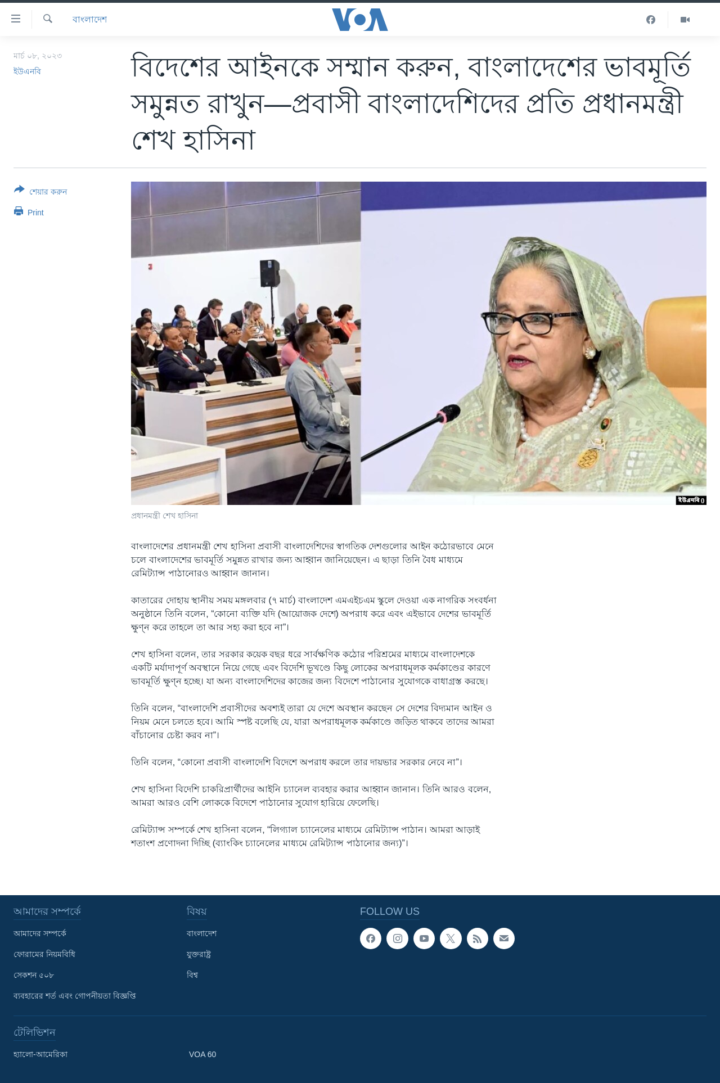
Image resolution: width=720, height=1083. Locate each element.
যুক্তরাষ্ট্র (199, 954)
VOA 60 (202, 1054)
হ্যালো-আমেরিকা (41, 1054)
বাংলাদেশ (90, 19)
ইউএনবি (27, 71)
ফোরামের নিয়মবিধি (44, 954)
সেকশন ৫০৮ (34, 975)
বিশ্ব (192, 975)
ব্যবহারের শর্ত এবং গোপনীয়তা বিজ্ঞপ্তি (75, 995)
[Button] (40, 193)
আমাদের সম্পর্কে (40, 933)
